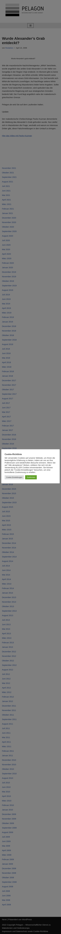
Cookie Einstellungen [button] (14, 477)
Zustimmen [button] (31, 477)
